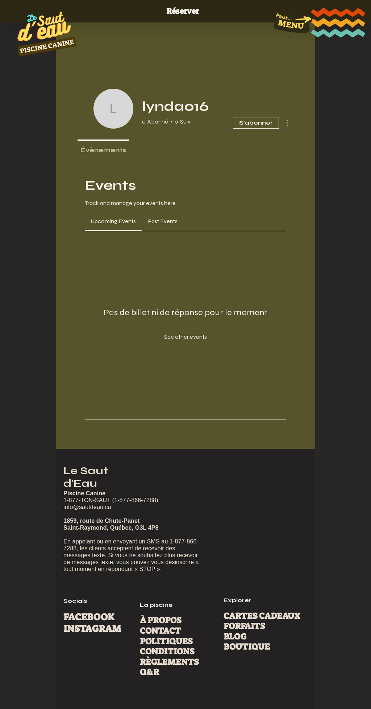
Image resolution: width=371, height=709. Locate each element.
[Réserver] (185, 11)
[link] (113, 221)
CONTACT (160, 631)
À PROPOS (161, 620)
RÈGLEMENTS (169, 662)
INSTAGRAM (92, 628)
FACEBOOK (88, 617)
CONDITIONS (167, 651)
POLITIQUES (166, 641)
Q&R (149, 672)
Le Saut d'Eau (85, 477)
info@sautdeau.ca (87, 507)
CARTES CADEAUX (262, 616)
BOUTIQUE (247, 646)
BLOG (235, 636)
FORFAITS (244, 626)
